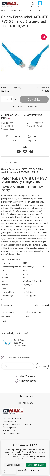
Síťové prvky (15, 10)
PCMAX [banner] (10, 4)
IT (6, 10)
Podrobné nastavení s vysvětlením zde (25, 470)
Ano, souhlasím (36, 465)
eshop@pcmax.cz (27, 376)
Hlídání (34, 140)
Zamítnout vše (13, 465)
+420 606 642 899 (27, 380)
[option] (25, 56)
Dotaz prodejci (37, 136)
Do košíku (34, 99)
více (11, 118)
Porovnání (13, 140)
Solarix (12, 129)
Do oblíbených (14, 136)
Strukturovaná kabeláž (32, 10)
